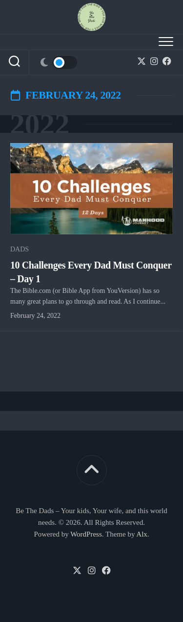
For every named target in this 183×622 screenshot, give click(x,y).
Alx (141, 534)
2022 (39, 124)
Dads (19, 249)
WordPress (86, 534)
